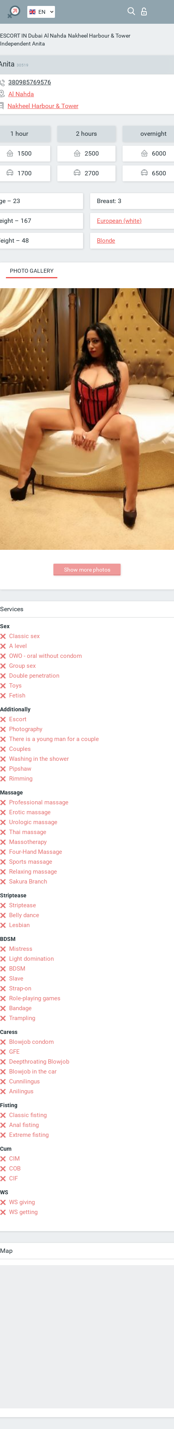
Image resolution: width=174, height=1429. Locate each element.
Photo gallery (31, 271)
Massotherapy (28, 842)
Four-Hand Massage (35, 851)
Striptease (22, 905)
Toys (15, 685)
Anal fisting (24, 1125)
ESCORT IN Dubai (21, 35)
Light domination (31, 958)
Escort (17, 719)
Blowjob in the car (33, 1071)
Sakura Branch (28, 881)
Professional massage (38, 802)
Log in (144, 11)
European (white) (119, 220)
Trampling (22, 1018)
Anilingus (21, 1091)
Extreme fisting (29, 1134)
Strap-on (20, 988)
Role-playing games (35, 998)
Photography (25, 729)
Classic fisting (28, 1115)
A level (18, 646)
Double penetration (34, 675)
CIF (13, 1178)
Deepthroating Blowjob (39, 1061)
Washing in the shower (39, 758)
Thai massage (27, 832)
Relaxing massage (33, 871)
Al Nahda (55, 35)
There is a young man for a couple (54, 739)
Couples (20, 749)
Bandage (20, 1008)
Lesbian (19, 925)
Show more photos (87, 569)
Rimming (20, 778)
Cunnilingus (24, 1081)
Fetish (17, 695)
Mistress (20, 948)
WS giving (22, 1202)
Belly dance (24, 915)
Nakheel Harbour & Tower (99, 35)
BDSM (17, 968)
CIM (14, 1158)
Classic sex (24, 636)
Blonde (106, 240)
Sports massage (30, 861)
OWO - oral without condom (45, 655)
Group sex (22, 665)
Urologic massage (33, 822)
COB (15, 1168)
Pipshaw (20, 768)
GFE (14, 1051)
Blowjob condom (31, 1041)
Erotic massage (30, 812)
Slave (16, 978)
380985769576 (29, 82)
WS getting (23, 1212)
